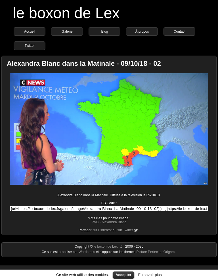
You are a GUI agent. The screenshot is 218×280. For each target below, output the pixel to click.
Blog (104, 31)
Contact (179, 31)
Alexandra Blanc (114, 222)
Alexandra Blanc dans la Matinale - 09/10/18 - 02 (84, 63)
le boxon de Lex (66, 13)
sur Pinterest (102, 230)
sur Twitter (125, 230)
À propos (142, 31)
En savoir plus (150, 275)
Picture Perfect (147, 252)
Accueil (29, 31)
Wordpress (87, 252)
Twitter (30, 46)
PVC (95, 222)
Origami (169, 252)
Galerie (67, 31)
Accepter (123, 275)
